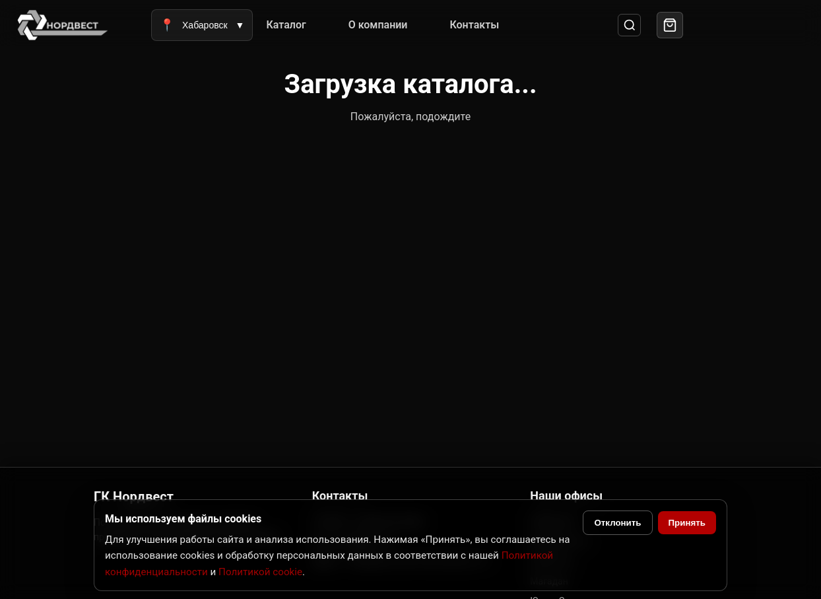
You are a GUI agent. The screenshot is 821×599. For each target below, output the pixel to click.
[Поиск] (629, 25)
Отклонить (617, 523)
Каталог (286, 24)
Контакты (474, 24)
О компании (378, 24)
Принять (687, 523)
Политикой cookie (260, 572)
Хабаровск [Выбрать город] (202, 25)
